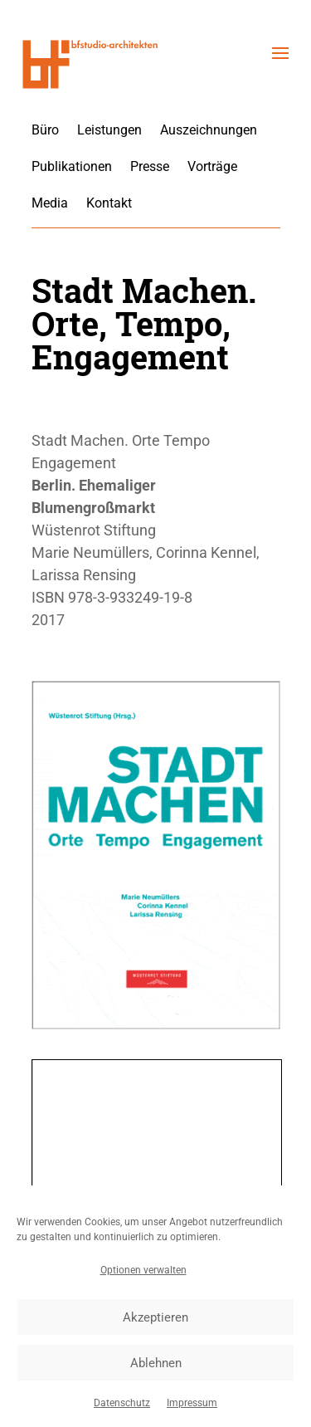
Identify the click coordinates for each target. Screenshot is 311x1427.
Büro (45, 130)
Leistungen (109, 130)
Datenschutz (122, 1403)
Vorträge (212, 166)
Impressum (192, 1403)
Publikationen (72, 166)
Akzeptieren (155, 1317)
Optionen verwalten (143, 1270)
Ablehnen (156, 1363)
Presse (149, 166)
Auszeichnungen (208, 130)
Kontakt (109, 203)
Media (50, 203)
